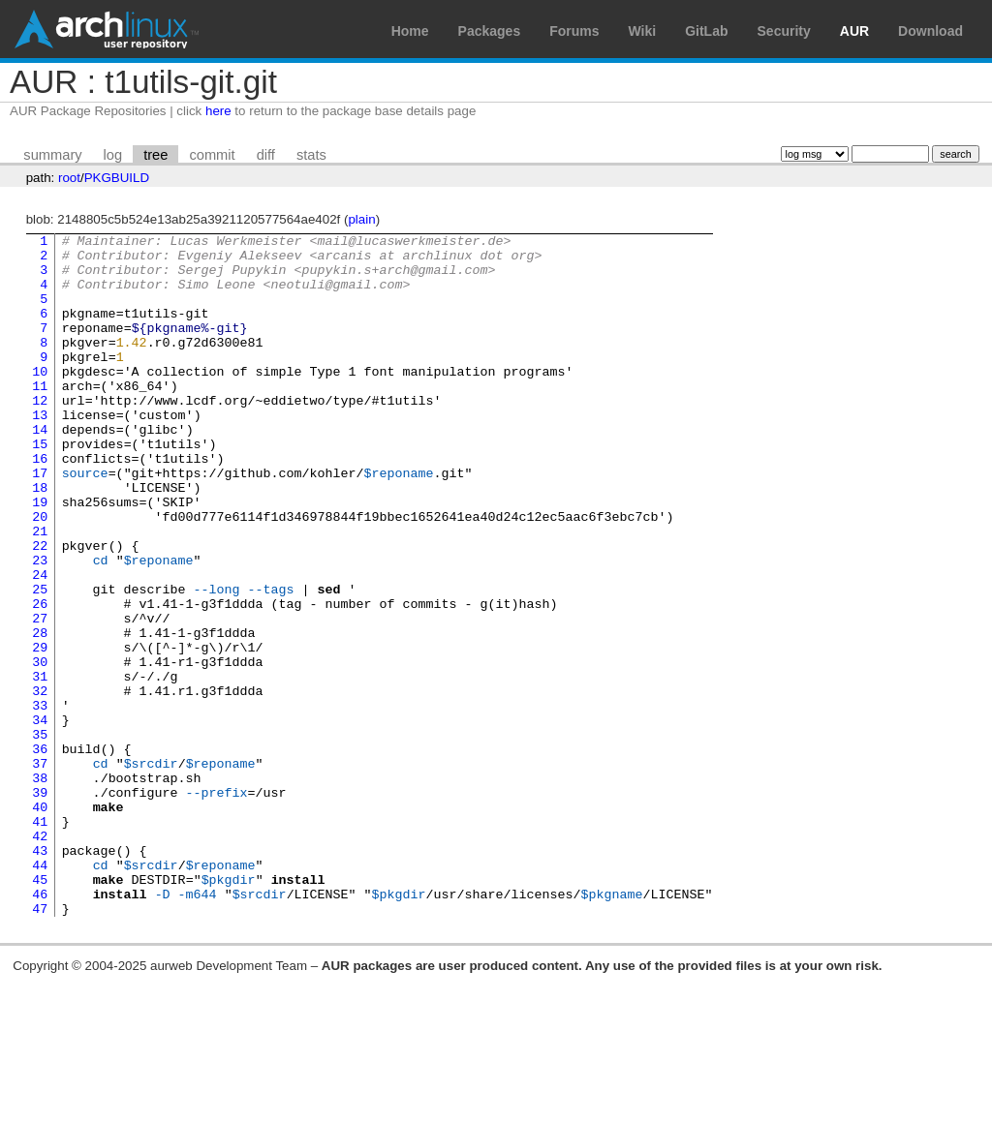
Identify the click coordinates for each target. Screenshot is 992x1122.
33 (39, 800)
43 (39, 975)
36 (39, 853)
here (218, 111)
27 (39, 696)
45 (39, 1009)
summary (52, 155)
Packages (489, 31)
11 (39, 417)
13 (39, 452)
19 (39, 556)
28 (39, 713)
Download (930, 31)
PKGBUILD (116, 177)
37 (39, 870)
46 (39, 1027)
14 (39, 469)
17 (39, 522)
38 (39, 887)
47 (39, 1044)
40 (39, 922)
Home (410, 31)
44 (39, 992)
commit (211, 155)
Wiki (643, 31)
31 (39, 765)
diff (266, 155)
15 (39, 487)
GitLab (706, 31)
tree (155, 155)
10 (39, 400)
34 (39, 818)
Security (784, 31)
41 (39, 940)
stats (311, 155)
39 (39, 905)
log (113, 155)
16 (39, 504)
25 (39, 661)
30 (39, 748)
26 (39, 678)
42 (39, 957)
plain (361, 219)
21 (39, 591)
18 (39, 539)
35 (39, 835)
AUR (854, 31)
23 (39, 626)
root (69, 177)
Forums (574, 31)
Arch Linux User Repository (107, 29)
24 (39, 643)
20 (39, 574)
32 (39, 783)
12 (39, 434)
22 (39, 609)
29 (39, 731)
